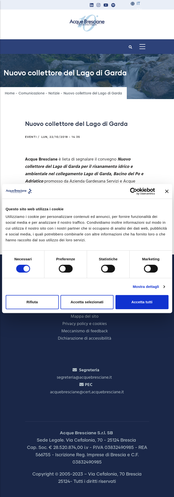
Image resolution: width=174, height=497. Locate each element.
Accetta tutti (142, 302)
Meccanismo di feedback (84, 331)
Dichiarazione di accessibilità (84, 338)
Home (10, 93)
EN (139, 10)
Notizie (54, 93)
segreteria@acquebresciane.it (84, 377)
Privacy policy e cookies (84, 323)
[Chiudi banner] (166, 191)
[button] (92, 5)
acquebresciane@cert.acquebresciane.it (87, 392)
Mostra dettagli (146, 286)
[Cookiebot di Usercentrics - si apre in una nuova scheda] (133, 191)
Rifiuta (32, 302)
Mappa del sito (85, 316)
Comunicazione (31, 93)
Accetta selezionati (87, 302)
